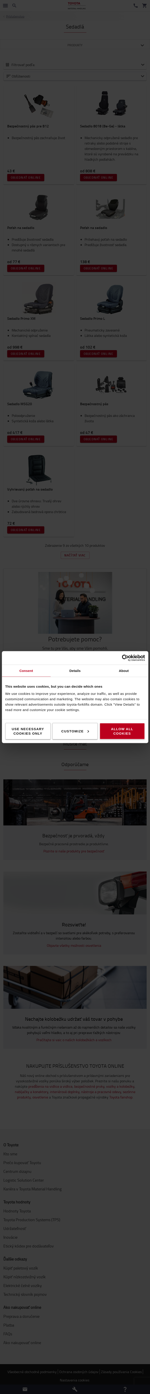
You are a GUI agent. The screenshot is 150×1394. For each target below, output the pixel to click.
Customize (75, 731)
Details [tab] (75, 670)
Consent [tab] (26, 670)
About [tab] (124, 670)
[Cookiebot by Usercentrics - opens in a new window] (125, 657)
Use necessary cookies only (28, 731)
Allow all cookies (122, 731)
